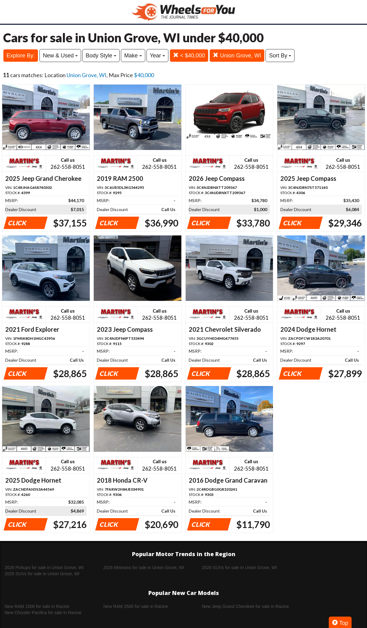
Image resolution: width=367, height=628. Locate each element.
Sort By (280, 55)
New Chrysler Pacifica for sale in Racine (43, 612)
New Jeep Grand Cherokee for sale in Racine (245, 606)
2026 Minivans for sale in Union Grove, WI (143, 567)
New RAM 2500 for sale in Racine (135, 606)
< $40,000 (189, 55)
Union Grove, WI (237, 55)
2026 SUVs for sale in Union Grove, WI (239, 567)
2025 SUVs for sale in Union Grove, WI (42, 573)
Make (133, 55)
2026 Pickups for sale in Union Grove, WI (44, 567)
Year (157, 55)
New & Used (60, 55)
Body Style (101, 55)
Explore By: (20, 55)
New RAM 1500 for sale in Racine (37, 606)
